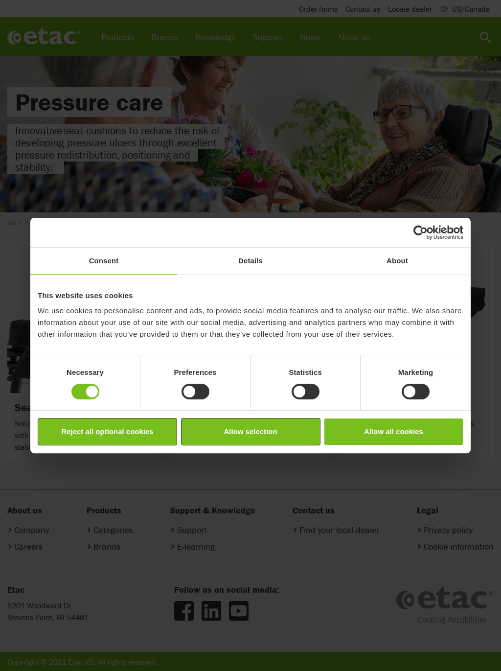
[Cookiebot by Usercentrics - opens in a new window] (420, 232)
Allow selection (250, 431)
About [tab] (397, 260)
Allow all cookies (393, 431)
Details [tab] (250, 260)
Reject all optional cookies (107, 431)
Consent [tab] (104, 260)
